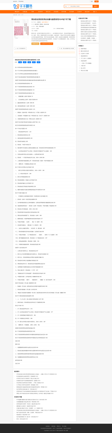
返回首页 (15, 1)
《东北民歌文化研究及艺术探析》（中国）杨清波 (28, 382)
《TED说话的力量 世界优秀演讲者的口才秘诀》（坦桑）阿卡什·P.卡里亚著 (35, 374)
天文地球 (71, 11)
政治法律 (87, 11)
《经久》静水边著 (20, 419)
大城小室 (83, 65)
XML (65, 430)
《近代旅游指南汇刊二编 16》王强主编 (26, 416)
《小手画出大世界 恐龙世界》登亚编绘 (25, 385)
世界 (39, 62)
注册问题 (53, 426)
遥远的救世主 (84, 56)
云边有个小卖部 (85, 53)
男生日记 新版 (84, 70)
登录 (92, 1)
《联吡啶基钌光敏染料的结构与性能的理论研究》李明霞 (30, 387)
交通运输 (25, 11)
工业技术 (79, 11)
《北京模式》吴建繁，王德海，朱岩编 (89, 38)
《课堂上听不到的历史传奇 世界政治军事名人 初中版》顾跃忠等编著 (33, 393)
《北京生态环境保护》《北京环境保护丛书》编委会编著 (94, 23)
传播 (29, 62)
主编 (20, 62)
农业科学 (40, 11)
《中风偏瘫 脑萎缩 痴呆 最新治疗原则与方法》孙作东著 (30, 399)
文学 (22, 14)
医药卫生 (48, 11)
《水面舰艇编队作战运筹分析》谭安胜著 (26, 401)
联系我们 (48, 426)
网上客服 (64, 426)
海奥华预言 (84, 48)
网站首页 (17, 11)
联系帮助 (21, 1)
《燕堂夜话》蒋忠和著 (21, 414)
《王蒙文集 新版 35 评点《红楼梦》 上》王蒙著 (28, 408)
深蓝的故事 (84, 60)
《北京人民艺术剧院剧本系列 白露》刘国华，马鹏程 (93, 36)
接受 (25, 62)
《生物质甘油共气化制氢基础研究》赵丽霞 (26, 380)
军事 (33, 11)
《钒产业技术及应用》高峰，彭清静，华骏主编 (28, 412)
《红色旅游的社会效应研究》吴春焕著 (25, 376)
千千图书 (24, 6)
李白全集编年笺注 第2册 (68, 48)
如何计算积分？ (45, 22)
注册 (97, 1)
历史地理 (56, 11)
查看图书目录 (35, 43)
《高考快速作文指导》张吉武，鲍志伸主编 (26, 404)
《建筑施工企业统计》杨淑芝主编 (24, 406)
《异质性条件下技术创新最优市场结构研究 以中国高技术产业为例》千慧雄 (35, 391)
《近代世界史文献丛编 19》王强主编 (25, 389)
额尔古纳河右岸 (85, 51)
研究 (34, 62)
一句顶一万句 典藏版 (86, 63)
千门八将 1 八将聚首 (86, 58)
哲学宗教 (64, 11)
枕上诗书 (83, 68)
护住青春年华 (22, 48)
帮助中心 (59, 426)
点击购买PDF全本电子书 (46, 43)
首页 (19, 14)
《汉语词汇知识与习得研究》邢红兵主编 (26, 378)
